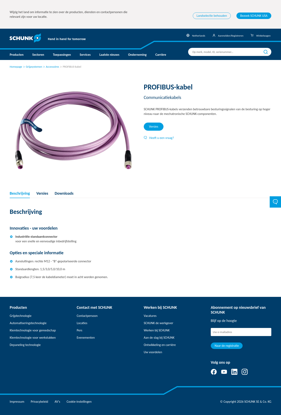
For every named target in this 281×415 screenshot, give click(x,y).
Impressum (17, 401)
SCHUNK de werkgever (158, 323)
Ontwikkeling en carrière (160, 345)
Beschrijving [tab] (20, 193)
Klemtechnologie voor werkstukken (33, 337)
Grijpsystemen (32, 66)
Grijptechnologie (20, 316)
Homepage (16, 66)
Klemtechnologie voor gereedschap (33, 330)
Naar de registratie (227, 346)
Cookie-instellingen (79, 401)
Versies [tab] (153, 126)
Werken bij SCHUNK (157, 330)
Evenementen (86, 337)
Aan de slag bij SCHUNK (159, 337)
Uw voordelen (153, 352)
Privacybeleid (39, 401)
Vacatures (150, 316)
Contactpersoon (87, 316)
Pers (79, 330)
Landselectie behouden (212, 16)
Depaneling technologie (25, 345)
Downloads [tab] (64, 193)
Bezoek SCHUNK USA (253, 16)
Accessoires (51, 66)
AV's (57, 401)
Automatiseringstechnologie (28, 323)
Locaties (82, 323)
